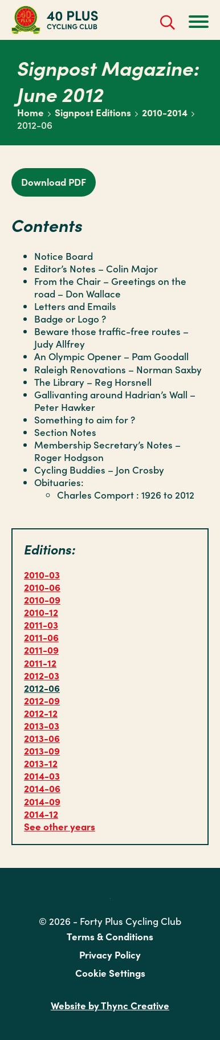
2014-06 (42, 788)
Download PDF (53, 182)
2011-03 (41, 624)
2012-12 (41, 713)
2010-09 (42, 599)
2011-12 (40, 663)
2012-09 (42, 700)
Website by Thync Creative (110, 1005)
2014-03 (42, 775)
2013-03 (41, 725)
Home (30, 112)
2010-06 (42, 587)
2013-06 (42, 738)
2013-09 (42, 750)
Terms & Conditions (110, 936)
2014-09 (42, 801)
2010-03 (42, 574)
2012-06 (42, 688)
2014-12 (41, 814)
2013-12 (41, 763)
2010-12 (41, 612)
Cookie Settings (110, 973)
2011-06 (41, 637)
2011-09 (41, 649)
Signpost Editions (93, 112)
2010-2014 (165, 112)
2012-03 (41, 675)
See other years (59, 826)
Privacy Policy (110, 954)
